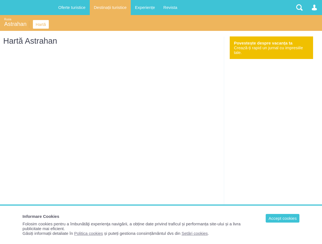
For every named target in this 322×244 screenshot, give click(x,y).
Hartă (41, 24)
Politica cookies (88, 233)
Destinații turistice (110, 7)
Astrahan (15, 24)
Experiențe (145, 7)
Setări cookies (194, 233)
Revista (170, 7)
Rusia (7, 19)
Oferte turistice (72, 7)
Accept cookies (282, 218)
